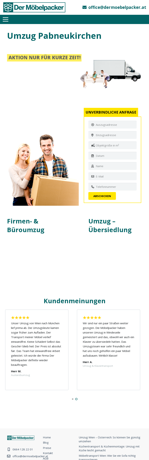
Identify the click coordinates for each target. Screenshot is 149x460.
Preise (47, 448)
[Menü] (6, 19)
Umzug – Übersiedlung (110, 225)
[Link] (34, 7)
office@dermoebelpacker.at (30, 456)
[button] (72, 399)
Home (47, 437)
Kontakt (48, 453)
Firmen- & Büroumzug (25, 225)
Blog (46, 442)
